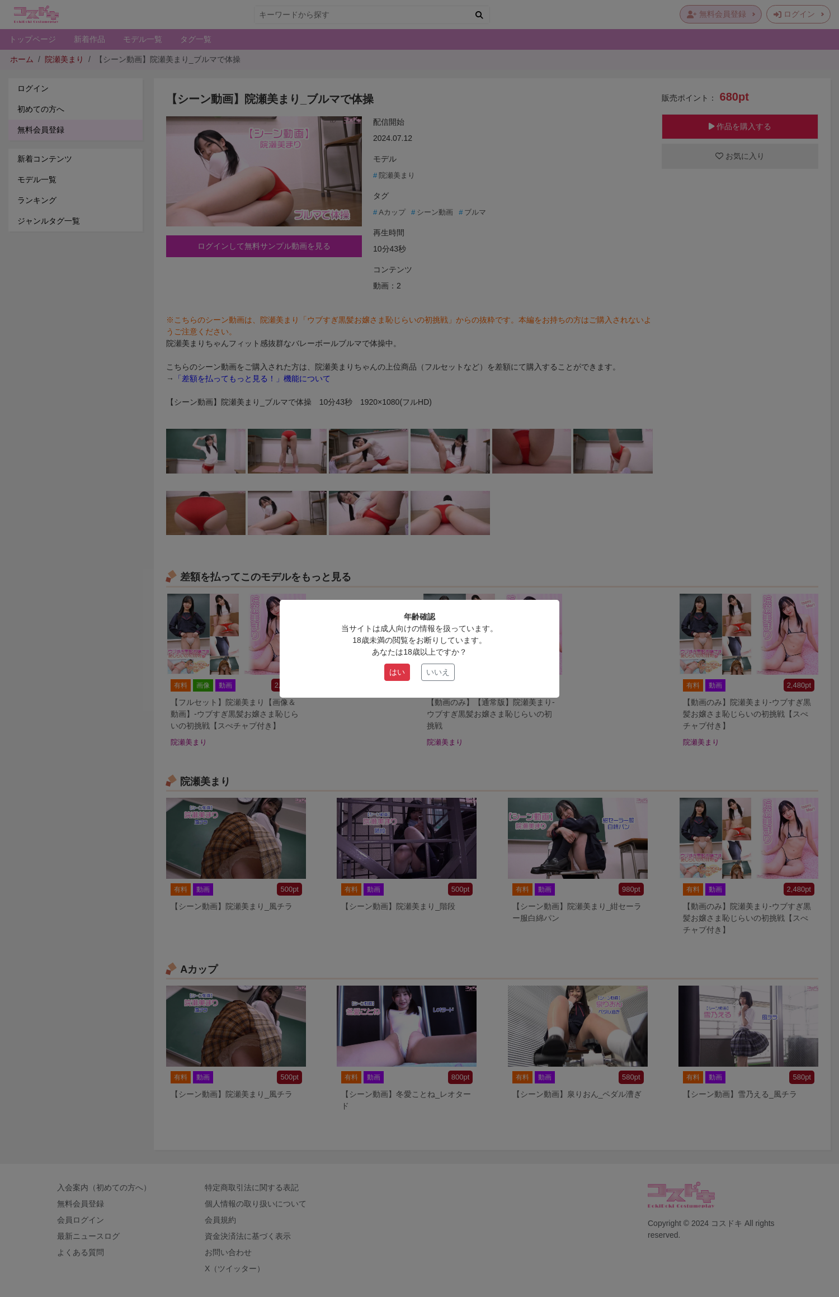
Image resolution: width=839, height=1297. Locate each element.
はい (397, 672)
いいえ (438, 672)
